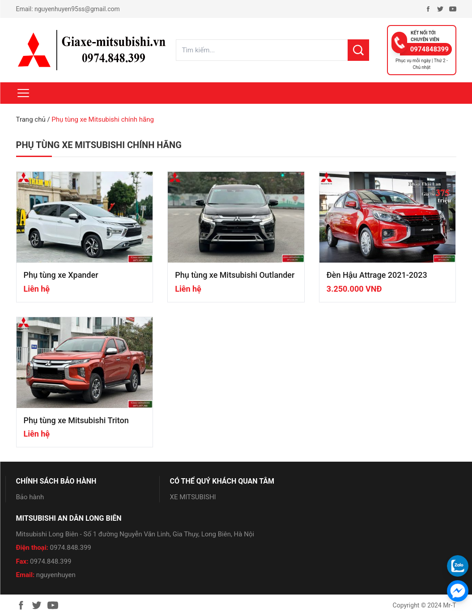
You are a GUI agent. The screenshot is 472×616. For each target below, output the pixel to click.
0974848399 (429, 49)
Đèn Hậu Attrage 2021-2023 (377, 275)
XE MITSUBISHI (193, 497)
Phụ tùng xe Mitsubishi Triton (76, 420)
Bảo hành (30, 497)
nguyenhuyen (56, 575)
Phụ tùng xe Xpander (61, 275)
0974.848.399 (70, 548)
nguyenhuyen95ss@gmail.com (77, 9)
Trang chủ (31, 119)
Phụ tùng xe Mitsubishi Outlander (234, 275)
